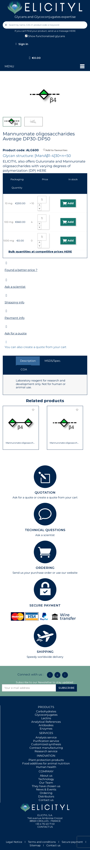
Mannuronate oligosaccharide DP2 (21, 443)
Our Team (46, 782)
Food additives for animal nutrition (46, 763)
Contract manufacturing (46, 747)
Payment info (14, 318)
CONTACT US (45, 826)
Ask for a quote (16, 333)
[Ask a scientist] (6, 280)
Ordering (46, 793)
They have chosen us (46, 786)
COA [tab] (24, 369)
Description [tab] (28, 360)
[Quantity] (42, 199)
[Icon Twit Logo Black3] (57, 675)
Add (68, 203)
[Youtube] (65, 675)
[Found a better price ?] (6, 263)
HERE (41, 171)
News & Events (46, 789)
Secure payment (72, 842)
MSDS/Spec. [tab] (53, 360)
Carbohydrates (46, 711)
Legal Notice (14, 842)
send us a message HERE (62, 31)
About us (46, 775)
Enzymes (46, 728)
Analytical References (46, 721)
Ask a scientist (15, 286)
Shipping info (14, 302)
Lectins (46, 718)
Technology (46, 779)
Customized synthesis (46, 744)
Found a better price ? (21, 270)
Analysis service (46, 737)
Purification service (46, 741)
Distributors (46, 796)
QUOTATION (45, 492)
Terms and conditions (42, 842)
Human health (46, 767)
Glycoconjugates (46, 714)
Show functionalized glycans (45, 36)
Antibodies (46, 725)
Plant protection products (46, 760)
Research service (46, 751)
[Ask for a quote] (6, 326)
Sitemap (35, 845)
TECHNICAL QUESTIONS (45, 530)
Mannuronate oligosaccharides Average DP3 (65, 443)
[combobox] (45, 25)
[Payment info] (6, 311)
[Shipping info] (6, 295)
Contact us (46, 800)
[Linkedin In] (50, 675)
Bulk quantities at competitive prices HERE (40, 251)
